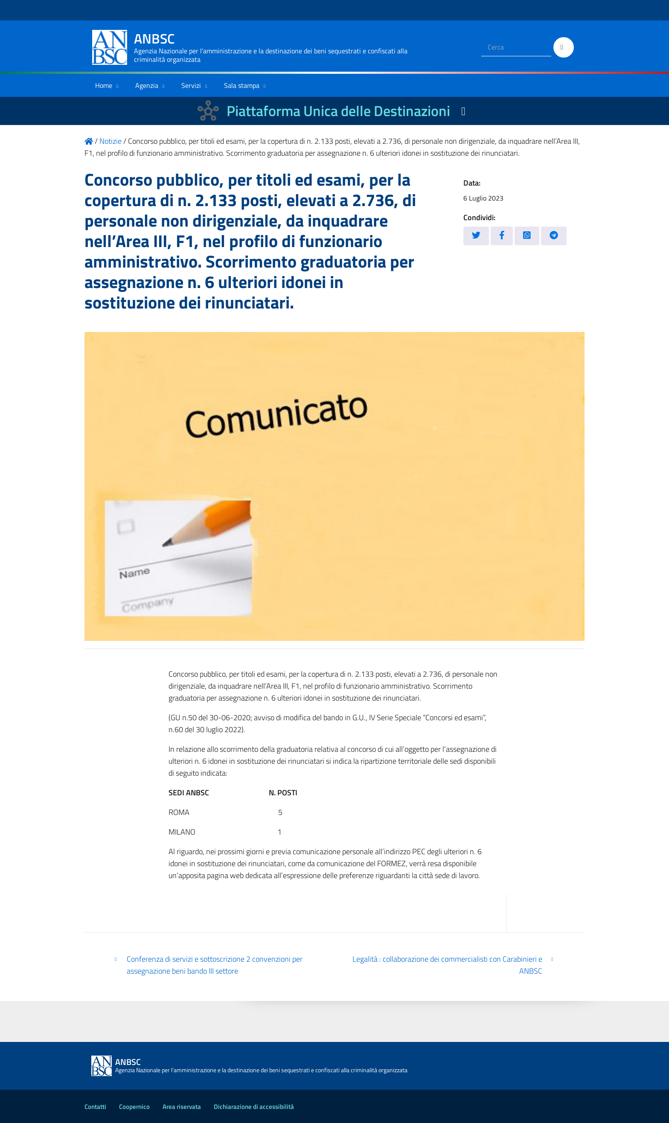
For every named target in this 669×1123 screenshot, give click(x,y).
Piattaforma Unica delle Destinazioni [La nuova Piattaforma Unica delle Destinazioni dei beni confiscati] (338, 111)
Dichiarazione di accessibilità (254, 1106)
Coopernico (134, 1106)
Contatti (95, 1106)
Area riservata (182, 1106)
